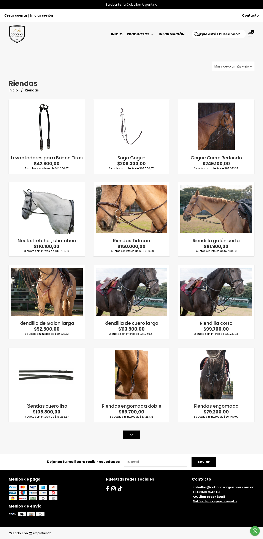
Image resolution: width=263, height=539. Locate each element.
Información (174, 34)
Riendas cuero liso (46, 406)
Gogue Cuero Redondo (216, 158)
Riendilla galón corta (216, 240)
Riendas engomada (216, 406)
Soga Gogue (131, 158)
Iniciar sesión (41, 15)
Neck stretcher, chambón (46, 240)
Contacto (250, 15)
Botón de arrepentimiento (215, 501)
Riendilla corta (216, 323)
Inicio (116, 34)
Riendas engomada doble (131, 406)
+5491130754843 (206, 492)
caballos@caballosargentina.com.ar (223, 487)
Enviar (204, 461)
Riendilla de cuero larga (131, 323)
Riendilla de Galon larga (46, 323)
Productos (140, 34)
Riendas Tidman (131, 240)
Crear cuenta (15, 15)
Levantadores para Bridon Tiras (47, 158)
